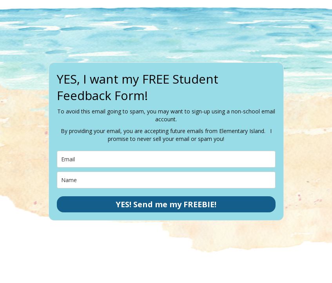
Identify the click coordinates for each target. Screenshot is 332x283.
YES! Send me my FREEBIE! (166, 204)
